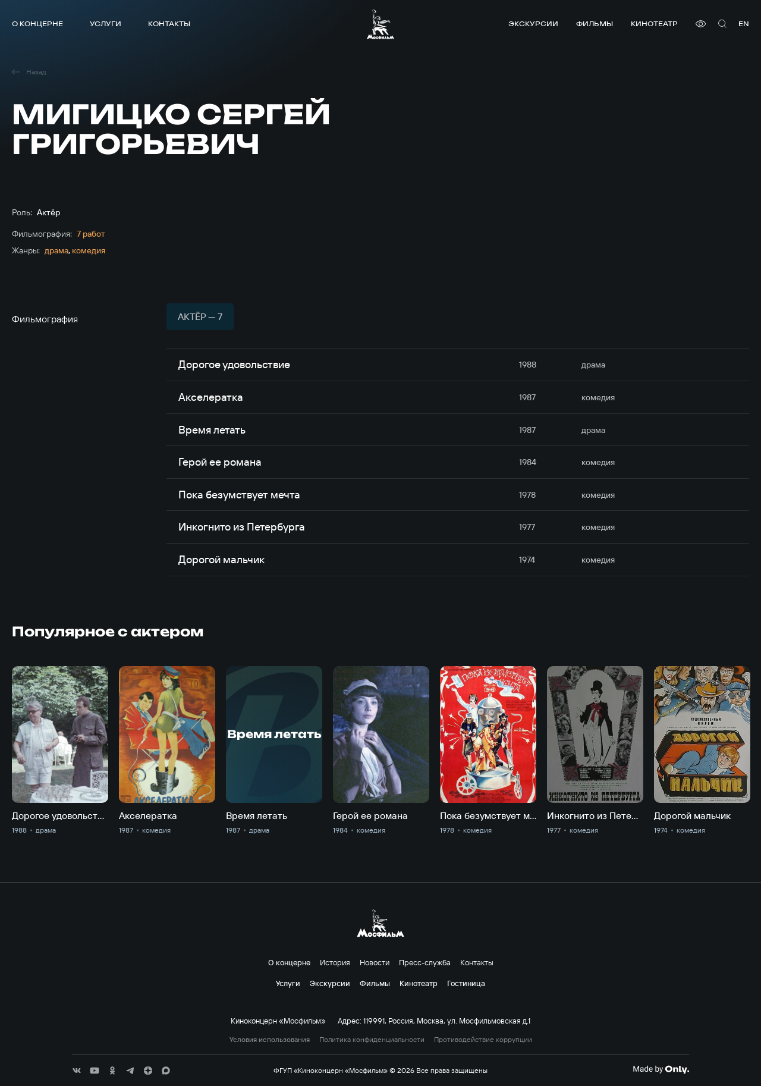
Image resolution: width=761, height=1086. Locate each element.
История (335, 962)
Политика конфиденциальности (371, 1039)
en (743, 23)
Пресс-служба (425, 962)
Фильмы (594, 23)
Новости (374, 962)
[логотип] (380, 24)
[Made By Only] (661, 1069)
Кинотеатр (654, 23)
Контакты (169, 23)
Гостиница (466, 983)
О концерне (37, 23)
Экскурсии (533, 23)
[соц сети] (76, 1070)
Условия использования (269, 1039)
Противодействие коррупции (483, 1039)
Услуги (105, 23)
